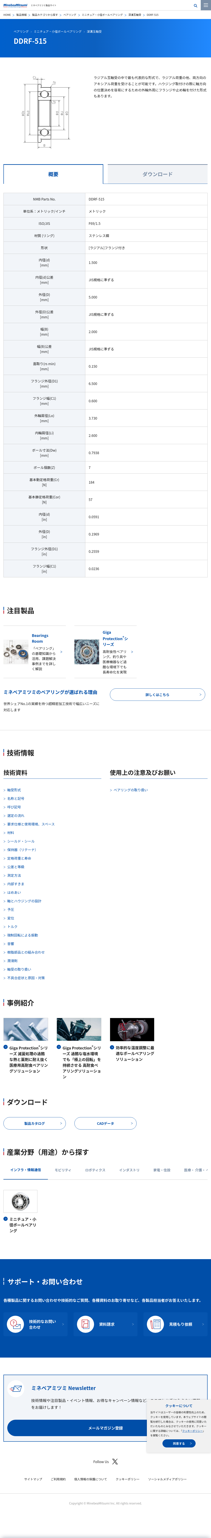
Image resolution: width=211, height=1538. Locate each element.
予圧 (10, 909)
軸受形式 (14, 789)
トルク (12, 926)
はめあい (14, 892)
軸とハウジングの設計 (24, 900)
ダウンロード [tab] (157, 174)
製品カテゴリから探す (45, 14)
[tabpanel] (105, 387)
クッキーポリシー (192, 1431)
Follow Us (105, 1462)
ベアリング (69, 14)
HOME (7, 14)
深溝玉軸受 (134, 14)
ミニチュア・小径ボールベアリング (102, 14)
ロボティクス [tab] (95, 1169)
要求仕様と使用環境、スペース (31, 824)
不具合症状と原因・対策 (26, 977)
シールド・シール (21, 841)
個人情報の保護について (90, 1479)
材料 (10, 832)
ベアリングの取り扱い (131, 789)
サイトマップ (33, 1479)
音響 (10, 943)
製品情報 (21, 14)
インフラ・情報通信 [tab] (25, 1169)
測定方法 (14, 875)
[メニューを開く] (206, 5)
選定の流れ (15, 815)
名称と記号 (15, 798)
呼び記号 (14, 806)
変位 (10, 917)
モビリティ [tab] (63, 1169)
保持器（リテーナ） (22, 849)
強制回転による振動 (22, 935)
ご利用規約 (58, 1479)
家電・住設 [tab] (161, 1169)
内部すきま (15, 883)
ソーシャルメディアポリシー (167, 1479)
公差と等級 (15, 866)
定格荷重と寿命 (19, 858)
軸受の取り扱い (19, 969)
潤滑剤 (12, 960)
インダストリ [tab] (129, 1169)
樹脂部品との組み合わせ (26, 952)
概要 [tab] (53, 174)
